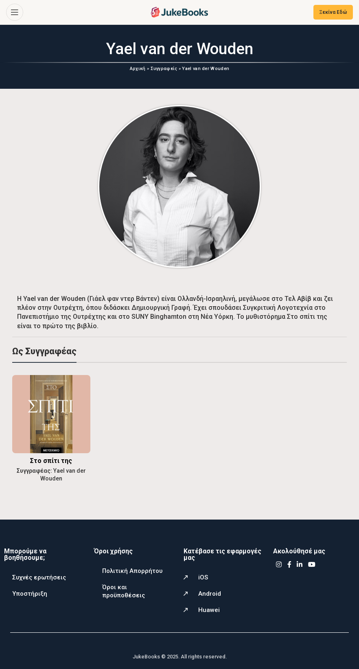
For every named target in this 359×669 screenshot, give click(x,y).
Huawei (209, 609)
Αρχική (138, 68)
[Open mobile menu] (14, 12)
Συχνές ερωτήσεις (39, 577)
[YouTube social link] (311, 564)
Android (209, 593)
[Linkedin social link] (299, 564)
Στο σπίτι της (51, 460)
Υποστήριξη (29, 593)
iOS (203, 577)
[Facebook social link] (289, 564)
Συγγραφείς (164, 68)
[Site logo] (179, 11)
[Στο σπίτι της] (51, 413)
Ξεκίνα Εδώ (333, 12)
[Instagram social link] (278, 564)
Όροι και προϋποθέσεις (123, 591)
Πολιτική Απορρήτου (132, 570)
